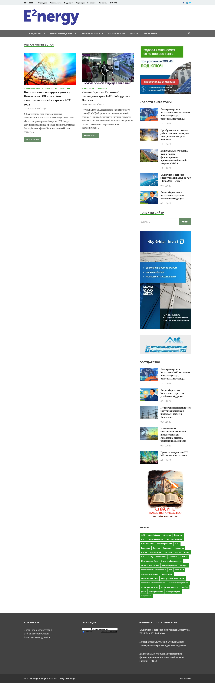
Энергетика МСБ (99, 88)
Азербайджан (154, 535)
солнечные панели (169, 587)
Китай (144, 552)
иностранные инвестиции (172, 578)
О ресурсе (42, 2)
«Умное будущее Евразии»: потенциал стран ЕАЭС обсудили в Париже (106, 96)
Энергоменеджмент (62, 33)
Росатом (168, 552)
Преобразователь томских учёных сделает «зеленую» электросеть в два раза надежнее (175, 135)
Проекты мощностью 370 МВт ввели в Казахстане (174, 454)
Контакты (103, 2)
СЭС (143, 556)
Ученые (183, 556)
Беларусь (178, 535)
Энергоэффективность (171, 561)
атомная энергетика (150, 565)
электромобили (156, 591)
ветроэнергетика (169, 565)
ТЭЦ (150, 556)
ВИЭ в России (147, 543)
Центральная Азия (149, 561)
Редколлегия (56, 2)
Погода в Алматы (99, 629)
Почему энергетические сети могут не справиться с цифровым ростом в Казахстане (176, 412)
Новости (49, 88)
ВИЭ (143, 539)
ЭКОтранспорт (116, 33)
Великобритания (164, 543)
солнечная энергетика (178, 582)
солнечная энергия (149, 587)
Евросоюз (167, 548)
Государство (34, 33)
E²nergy (42, 108)
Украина (173, 556)
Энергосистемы (90, 33)
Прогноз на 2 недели (109, 632)
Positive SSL (185, 678)
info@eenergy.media (42, 629)
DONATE (113, 2)
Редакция (68, 2)
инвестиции (167, 574)
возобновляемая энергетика (153, 569)
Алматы (167, 535)
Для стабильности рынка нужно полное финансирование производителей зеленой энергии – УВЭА (174, 156)
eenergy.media (41, 633)
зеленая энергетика (149, 574)
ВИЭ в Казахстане (174, 539)
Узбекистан (161, 556)
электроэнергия (173, 591)
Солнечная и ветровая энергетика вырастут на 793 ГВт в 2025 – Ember (176, 177)
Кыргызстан (155, 552)
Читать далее (31, 139)
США (186, 552)
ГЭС (177, 543)
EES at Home (150, 33)
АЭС (143, 535)
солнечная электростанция (153, 582)
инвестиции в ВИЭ (149, 578)
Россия (178, 552)
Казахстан (179, 548)
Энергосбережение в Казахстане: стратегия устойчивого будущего (172, 195)
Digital (134, 33)
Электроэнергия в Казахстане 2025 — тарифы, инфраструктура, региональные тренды (176, 114)
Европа (156, 548)
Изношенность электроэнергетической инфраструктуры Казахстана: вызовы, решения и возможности (173, 434)
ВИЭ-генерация (155, 539)
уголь (143, 591)
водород (183, 565)
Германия (145, 548)
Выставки (91, 2)
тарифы (184, 587)
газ (170, 569)
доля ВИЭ (179, 569)
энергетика (146, 595)
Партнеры (80, 2)
